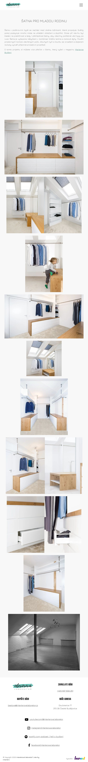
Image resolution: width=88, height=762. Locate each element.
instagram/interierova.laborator (46, 728)
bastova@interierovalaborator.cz (23, 705)
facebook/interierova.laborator (45, 745)
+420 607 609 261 (65, 691)
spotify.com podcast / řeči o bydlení (46, 736)
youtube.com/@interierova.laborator (46, 719)
